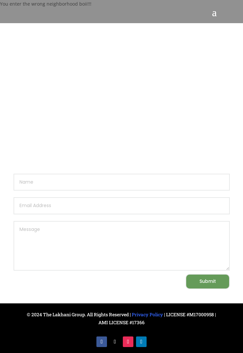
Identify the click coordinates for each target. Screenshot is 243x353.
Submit (207, 281)
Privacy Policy (147, 314)
